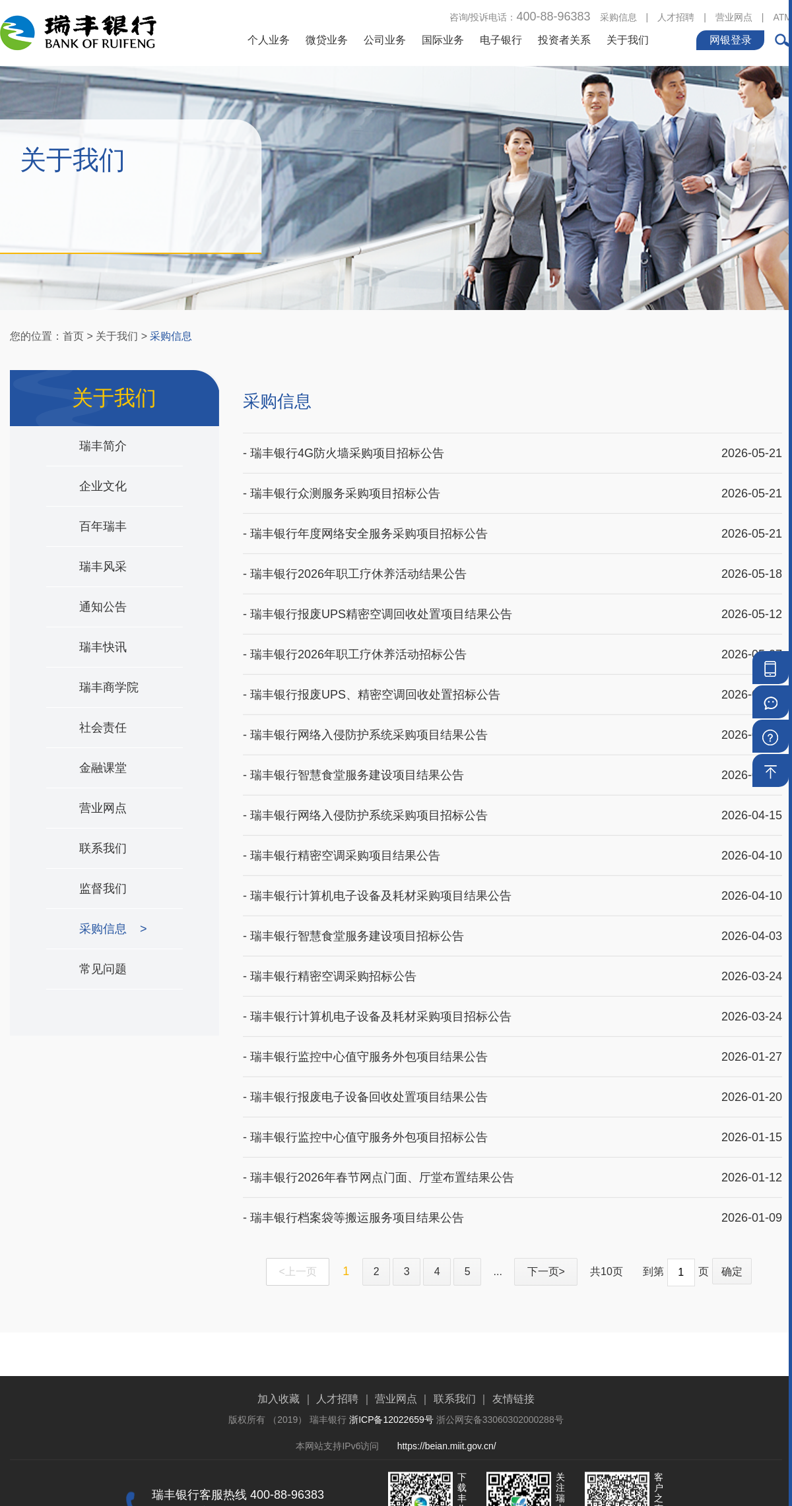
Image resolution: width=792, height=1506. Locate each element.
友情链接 (513, 1439)
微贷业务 (327, 38)
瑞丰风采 (106, 566)
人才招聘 (675, 16)
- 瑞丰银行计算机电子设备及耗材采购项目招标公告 (377, 1002)
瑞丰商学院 (112, 687)
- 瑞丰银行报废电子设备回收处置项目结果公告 (365, 1083)
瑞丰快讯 (106, 647)
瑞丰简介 (106, 446)
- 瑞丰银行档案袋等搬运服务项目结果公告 (353, 1203)
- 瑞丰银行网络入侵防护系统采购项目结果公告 (365, 721)
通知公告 (106, 606)
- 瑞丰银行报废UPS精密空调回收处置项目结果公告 (377, 600)
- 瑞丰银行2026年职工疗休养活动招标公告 (355, 640)
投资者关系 (564, 38)
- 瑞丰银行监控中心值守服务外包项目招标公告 (365, 1123)
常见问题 (106, 969)
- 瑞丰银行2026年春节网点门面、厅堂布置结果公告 (378, 1163)
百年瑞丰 (106, 526)
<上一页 (298, 1271)
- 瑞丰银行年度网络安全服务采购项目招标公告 (365, 519)
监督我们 (106, 888)
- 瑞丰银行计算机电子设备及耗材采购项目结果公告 (377, 882)
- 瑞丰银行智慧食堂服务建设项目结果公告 (353, 761)
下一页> (546, 1271)
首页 (73, 336)
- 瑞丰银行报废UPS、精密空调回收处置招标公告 (371, 680)
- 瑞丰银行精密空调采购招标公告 (329, 962)
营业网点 (733, 16)
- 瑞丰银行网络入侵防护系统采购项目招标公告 (365, 801)
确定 (731, 1271)
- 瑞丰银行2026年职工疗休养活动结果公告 (355, 560)
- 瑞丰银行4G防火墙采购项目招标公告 (343, 439)
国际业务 (443, 38)
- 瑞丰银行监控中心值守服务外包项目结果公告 (365, 1043)
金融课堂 (106, 767)
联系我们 (106, 848)
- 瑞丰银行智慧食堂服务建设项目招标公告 (353, 922)
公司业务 (385, 38)
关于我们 (628, 38)
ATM (782, 16)
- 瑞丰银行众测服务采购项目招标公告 (341, 479)
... (498, 1271)
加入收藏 (278, 1439)
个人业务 (269, 38)
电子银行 (501, 38)
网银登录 (731, 38)
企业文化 (106, 486)
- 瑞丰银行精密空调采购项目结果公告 (341, 841)
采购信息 (618, 16)
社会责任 (106, 727)
